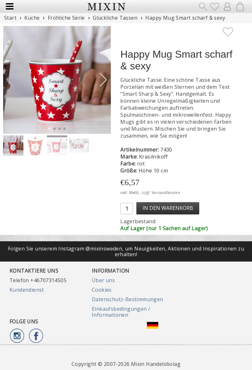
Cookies (102, 289)
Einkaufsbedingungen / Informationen (121, 311)
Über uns (103, 280)
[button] (103, 80)
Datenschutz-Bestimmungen (127, 299)
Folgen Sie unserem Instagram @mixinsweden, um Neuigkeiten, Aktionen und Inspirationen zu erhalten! (126, 251)
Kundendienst (26, 289)
